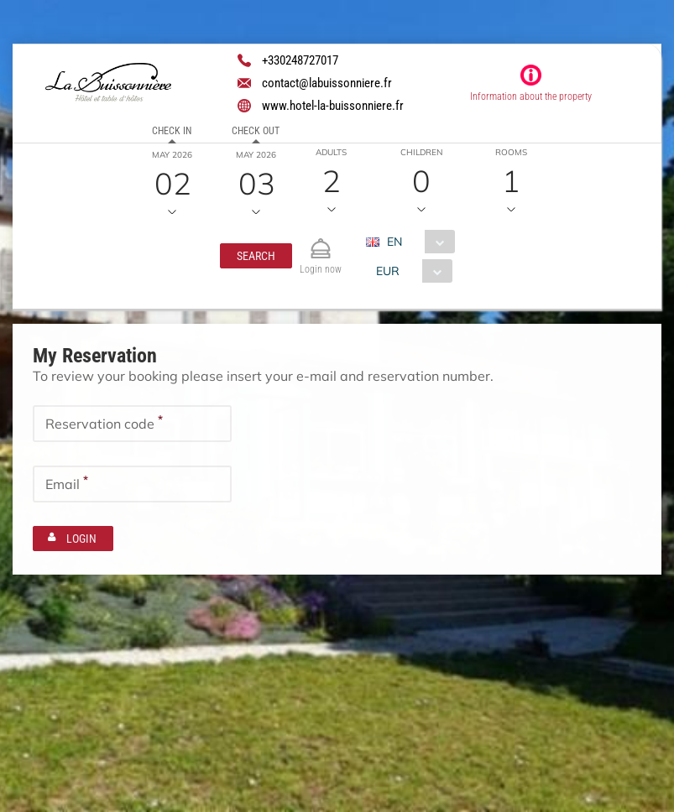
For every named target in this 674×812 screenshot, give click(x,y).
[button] (256, 255)
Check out (256, 131)
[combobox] (416, 241)
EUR (388, 270)
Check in (171, 131)
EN (394, 241)
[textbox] (132, 422)
